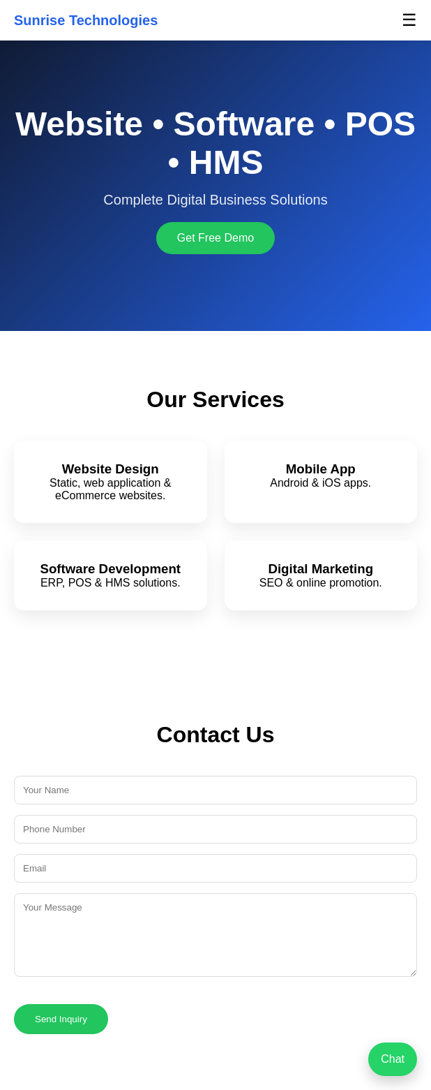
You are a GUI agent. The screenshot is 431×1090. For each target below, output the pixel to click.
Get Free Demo (215, 238)
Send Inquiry (61, 1019)
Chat (392, 1059)
